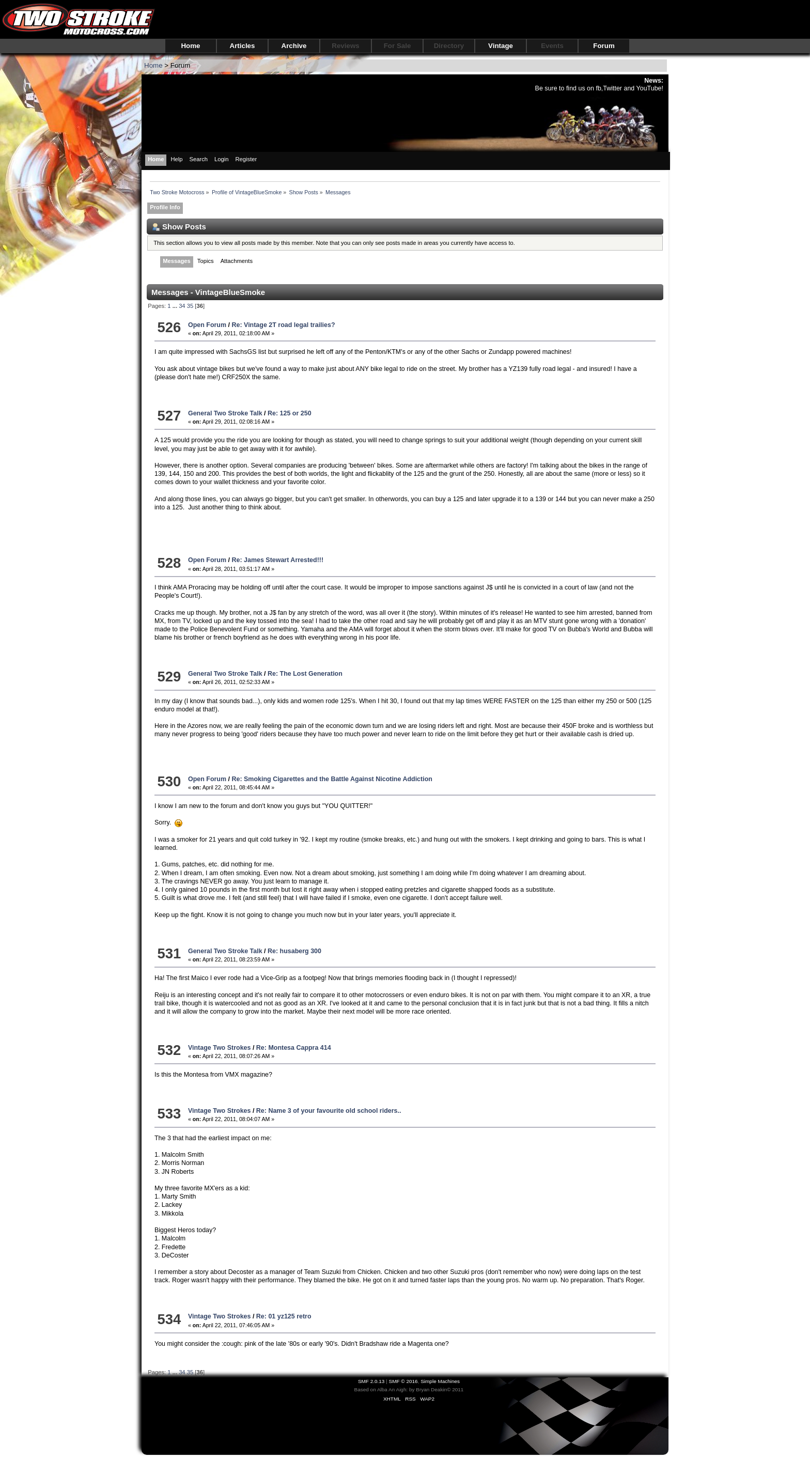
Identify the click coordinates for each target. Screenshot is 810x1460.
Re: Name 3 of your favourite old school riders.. (328, 1110)
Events (552, 46)
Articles (242, 46)
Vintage (500, 46)
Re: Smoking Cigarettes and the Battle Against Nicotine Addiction (331, 779)
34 (182, 306)
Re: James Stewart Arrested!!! (277, 560)
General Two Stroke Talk (225, 413)
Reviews (345, 46)
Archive (294, 46)
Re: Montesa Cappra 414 (293, 1047)
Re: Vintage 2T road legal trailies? (283, 325)
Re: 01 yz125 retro (283, 1316)
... (176, 306)
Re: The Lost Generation (305, 673)
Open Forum (207, 325)
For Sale (397, 46)
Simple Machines (440, 1381)
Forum (603, 46)
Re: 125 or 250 (289, 413)
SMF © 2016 (403, 1381)
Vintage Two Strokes (219, 1047)
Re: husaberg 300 (294, 951)
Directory (449, 46)
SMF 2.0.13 (371, 1381)
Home (190, 46)
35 (190, 306)
